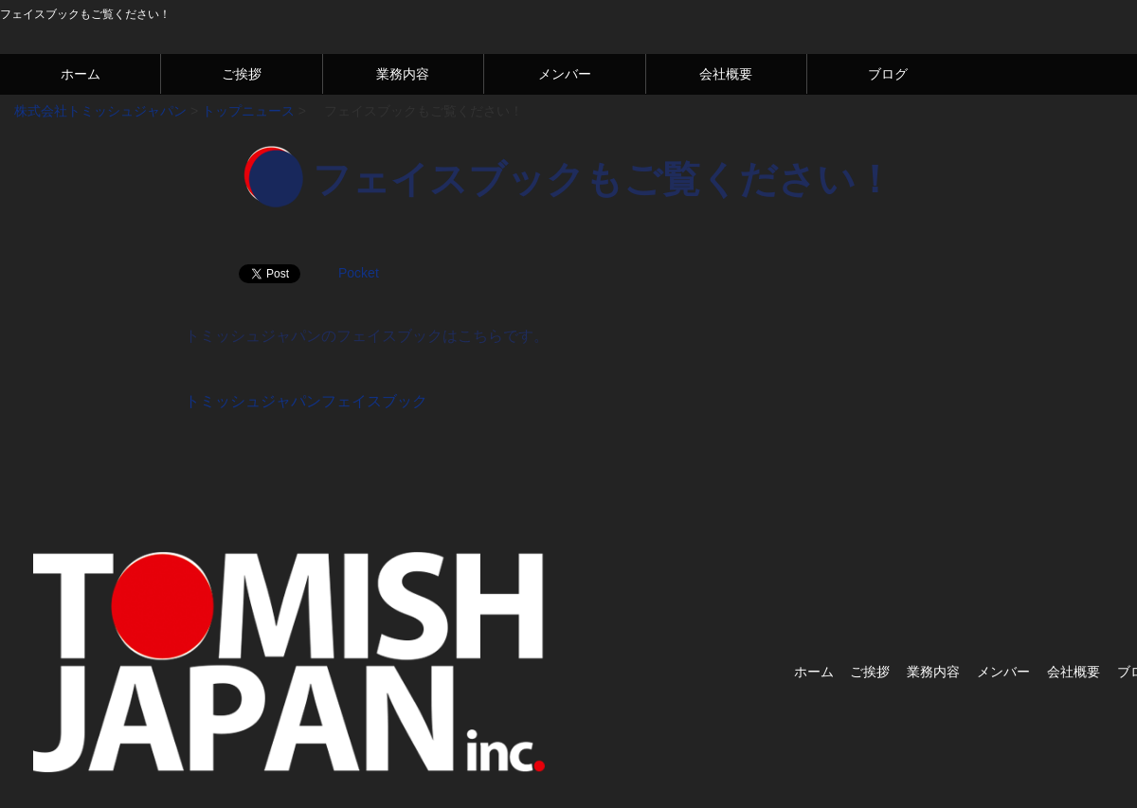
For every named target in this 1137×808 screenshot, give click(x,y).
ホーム (80, 73)
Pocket (358, 272)
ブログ (888, 73)
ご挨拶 (242, 73)
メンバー (564, 73)
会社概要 (725, 73)
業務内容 (402, 73)
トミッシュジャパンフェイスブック (306, 401)
